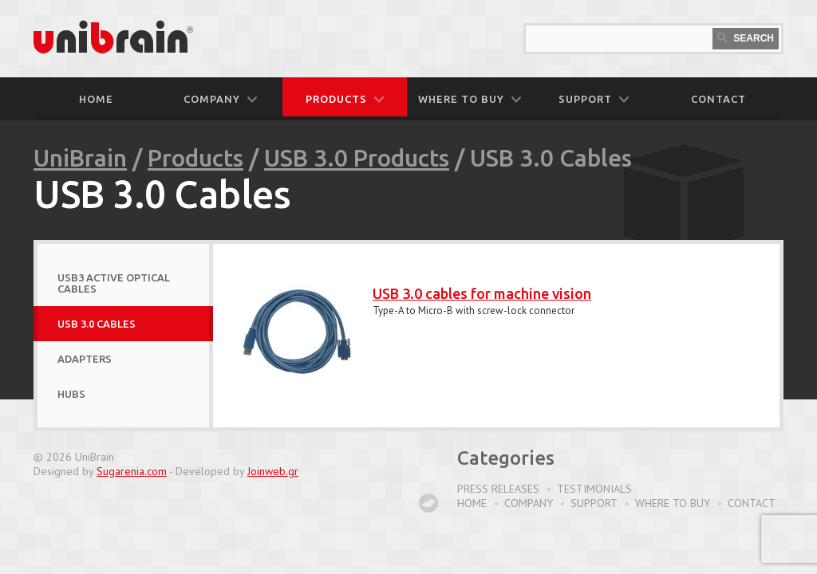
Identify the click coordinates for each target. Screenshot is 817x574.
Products (195, 157)
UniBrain (80, 157)
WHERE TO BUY (469, 98)
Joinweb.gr (272, 471)
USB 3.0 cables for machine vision (482, 293)
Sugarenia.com (132, 471)
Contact (752, 503)
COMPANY (220, 98)
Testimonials (594, 489)
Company (528, 503)
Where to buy (672, 503)
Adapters (84, 358)
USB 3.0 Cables (96, 323)
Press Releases (498, 489)
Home (96, 98)
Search (745, 38)
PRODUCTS (345, 98)
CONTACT (718, 98)
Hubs (71, 393)
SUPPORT (593, 98)
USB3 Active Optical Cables (113, 283)
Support (594, 503)
